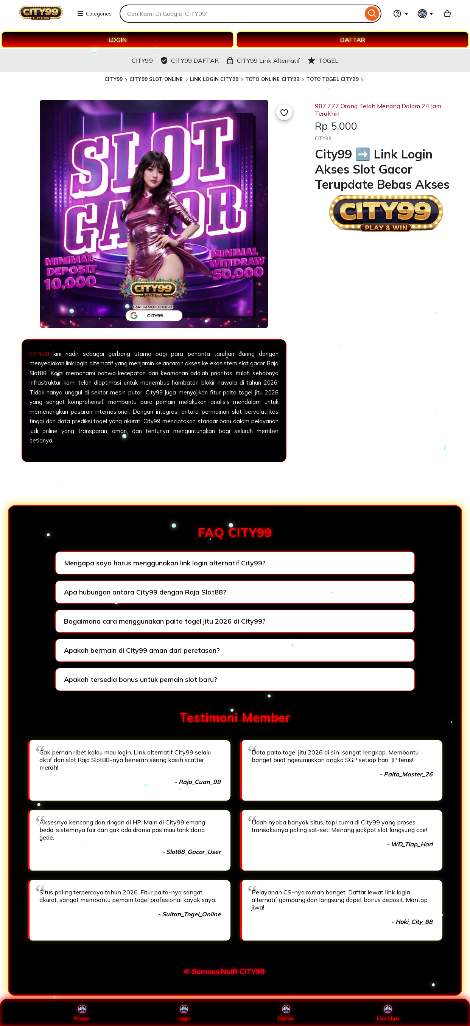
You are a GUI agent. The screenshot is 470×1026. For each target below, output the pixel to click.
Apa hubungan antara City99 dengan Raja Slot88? (145, 592)
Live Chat (388, 1012)
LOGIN (118, 39)
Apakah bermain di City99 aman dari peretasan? (142, 650)
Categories (94, 13)
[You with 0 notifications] (425, 14)
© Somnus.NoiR (211, 971)
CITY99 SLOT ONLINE (156, 79)
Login (183, 1012)
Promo (82, 1012)
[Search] (372, 14)
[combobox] (241, 14)
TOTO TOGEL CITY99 (332, 79)
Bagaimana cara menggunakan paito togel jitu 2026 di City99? (165, 621)
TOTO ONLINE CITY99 (272, 79)
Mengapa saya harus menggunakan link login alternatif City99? (165, 563)
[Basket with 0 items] (447, 14)
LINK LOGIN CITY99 (214, 79)
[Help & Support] (400, 14)
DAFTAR (352, 39)
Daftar (286, 1012)
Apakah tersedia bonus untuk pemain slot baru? (140, 679)
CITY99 (113, 79)
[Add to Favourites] (284, 112)
